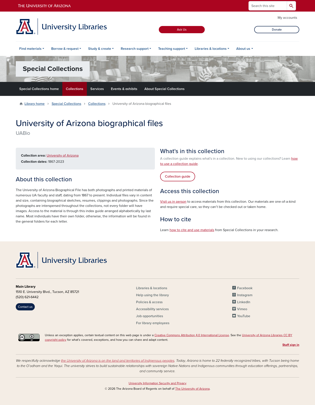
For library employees (152, 323)
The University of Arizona (192, 389)
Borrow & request (65, 49)
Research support (135, 49)
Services (97, 89)
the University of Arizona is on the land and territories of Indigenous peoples (117, 360)
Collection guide (177, 176)
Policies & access (149, 302)
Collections (74, 89)
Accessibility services (152, 309)
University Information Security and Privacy (157, 383)
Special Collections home (39, 89)
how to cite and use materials (192, 230)
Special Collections (66, 104)
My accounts (287, 18)
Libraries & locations (211, 49)
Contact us (25, 307)
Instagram (244, 295)
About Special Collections (164, 89)
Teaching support (171, 49)
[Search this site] (267, 5)
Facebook (244, 288)
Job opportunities (149, 316)
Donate (277, 29)
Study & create (99, 49)
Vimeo (242, 309)
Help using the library (152, 295)
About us (243, 49)
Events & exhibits (124, 89)
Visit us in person (173, 201)
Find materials (30, 49)
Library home (34, 104)
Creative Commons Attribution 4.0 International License (191, 335)
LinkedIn (243, 302)
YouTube (243, 316)
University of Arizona (63, 155)
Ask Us (182, 29)
